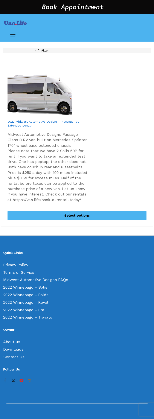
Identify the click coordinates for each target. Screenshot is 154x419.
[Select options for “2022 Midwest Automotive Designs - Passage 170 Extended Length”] (77, 215)
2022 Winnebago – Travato (27, 317)
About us (11, 341)
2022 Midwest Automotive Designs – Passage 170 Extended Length (43, 123)
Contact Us (13, 357)
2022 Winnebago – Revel (25, 302)
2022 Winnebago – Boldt (25, 294)
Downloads (13, 349)
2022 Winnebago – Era (23, 310)
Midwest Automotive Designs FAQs (35, 279)
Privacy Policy (15, 265)
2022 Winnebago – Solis (25, 287)
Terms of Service (18, 272)
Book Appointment (73, 7)
